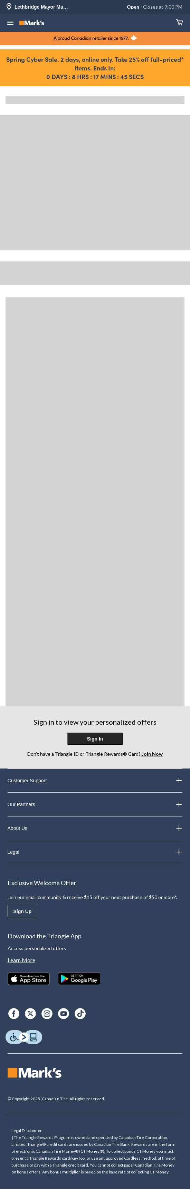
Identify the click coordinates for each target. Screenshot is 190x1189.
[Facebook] (13, 1013)
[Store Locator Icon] (9, 7)
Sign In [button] (95, 739)
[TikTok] (80, 1013)
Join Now (152, 754)
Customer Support (95, 780)
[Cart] (179, 23)
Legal (95, 852)
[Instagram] (47, 1013)
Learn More (21, 960)
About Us (95, 828)
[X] (30, 1013)
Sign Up (22, 911)
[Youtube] (63, 1013)
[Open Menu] (10, 23)
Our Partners (95, 804)
